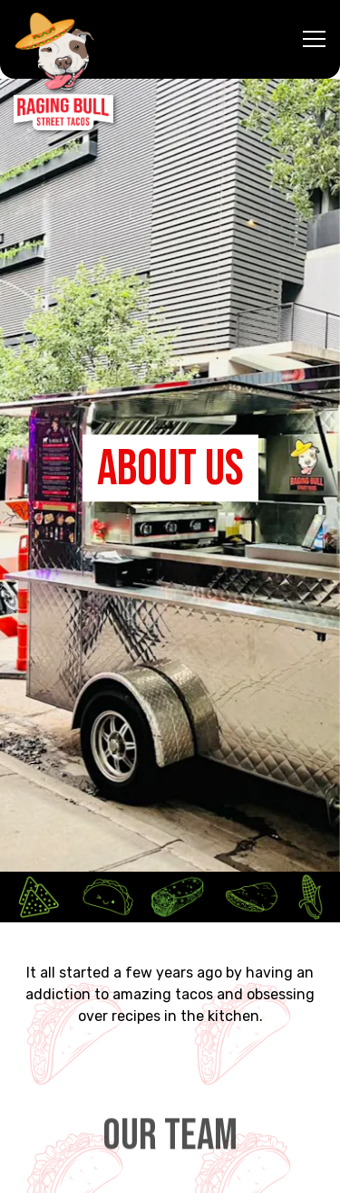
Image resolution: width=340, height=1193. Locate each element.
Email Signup (170, 1170)
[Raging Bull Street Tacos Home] (63, 70)
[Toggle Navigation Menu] (314, 39)
